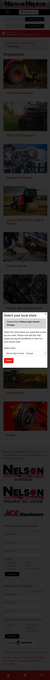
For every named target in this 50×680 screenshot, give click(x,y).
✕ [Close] (46, 314)
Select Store (10, 348)
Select (9, 360)
